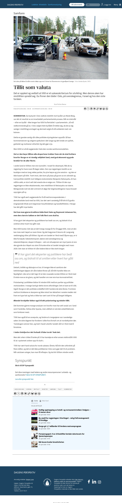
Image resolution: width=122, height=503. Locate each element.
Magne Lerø (30, 479)
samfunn (53, 389)
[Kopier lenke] (97, 108)
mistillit (37, 389)
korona (28, 389)
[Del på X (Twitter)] (88, 108)
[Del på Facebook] (85, 108)
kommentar (68, 389)
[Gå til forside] (15, 5)
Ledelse (35, 4)
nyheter (45, 389)
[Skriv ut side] (103, 108)
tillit (60, 389)
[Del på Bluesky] (100, 108)
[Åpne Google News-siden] (106, 108)
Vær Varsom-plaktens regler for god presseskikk (68, 480)
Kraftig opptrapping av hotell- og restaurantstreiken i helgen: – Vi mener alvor (64, 411)
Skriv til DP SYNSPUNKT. (36, 375)
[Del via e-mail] (94, 108)
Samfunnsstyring (55, 4)
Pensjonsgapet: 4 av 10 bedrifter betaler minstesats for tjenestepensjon (61, 435)
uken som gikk (19, 389)
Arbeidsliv (43, 4)
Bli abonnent (76, 4)
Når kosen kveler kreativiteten (51, 442)
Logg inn (107, 4)
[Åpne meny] (117, 5)
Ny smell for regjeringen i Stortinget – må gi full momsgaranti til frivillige (64, 419)
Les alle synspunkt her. (24, 379)
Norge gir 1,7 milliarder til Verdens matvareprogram (60, 426)
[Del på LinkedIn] (91, 108)
